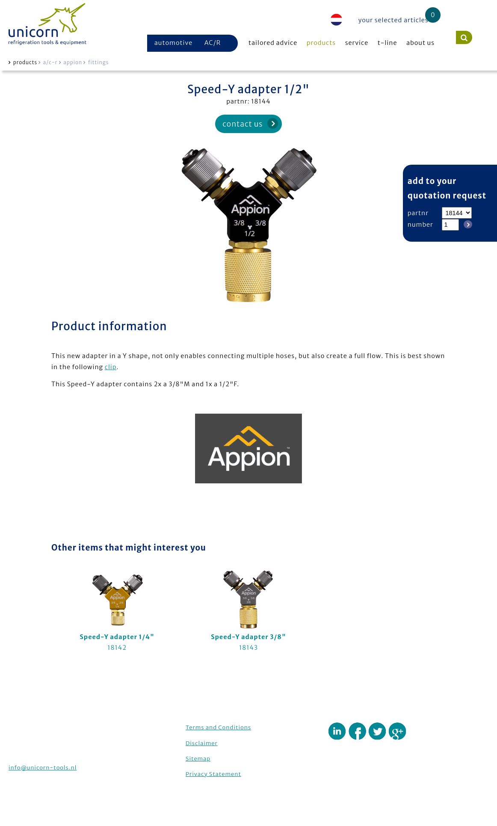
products (321, 43)
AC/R (212, 43)
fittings (98, 62)
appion (72, 62)
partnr (418, 213)
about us (420, 43)
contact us (242, 124)
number (420, 224)
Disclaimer (202, 743)
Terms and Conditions (218, 727)
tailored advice (272, 43)
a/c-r (50, 62)
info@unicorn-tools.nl (43, 767)
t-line (387, 43)
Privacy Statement (213, 774)
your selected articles (393, 20)
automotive (173, 43)
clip (111, 367)
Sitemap (198, 758)
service (357, 43)
